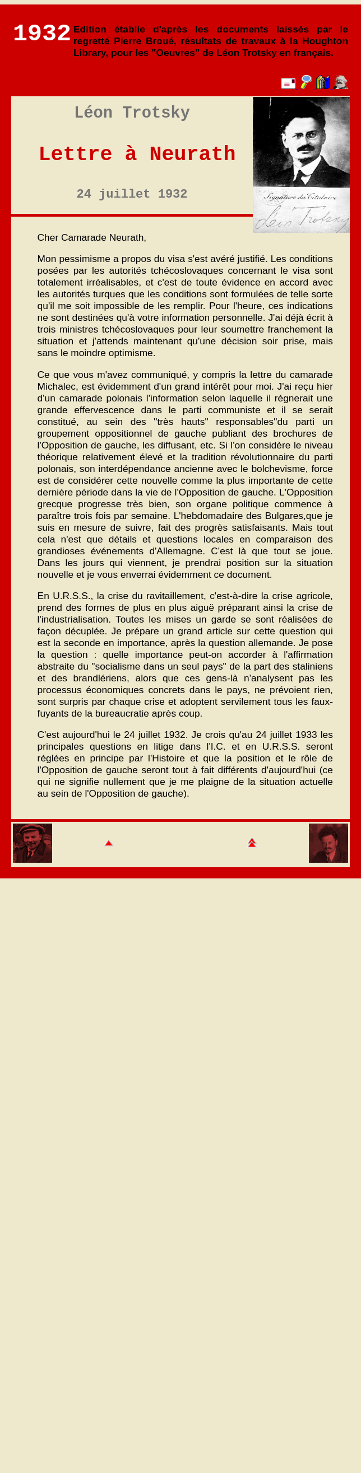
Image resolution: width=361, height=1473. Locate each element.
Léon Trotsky (132, 113)
